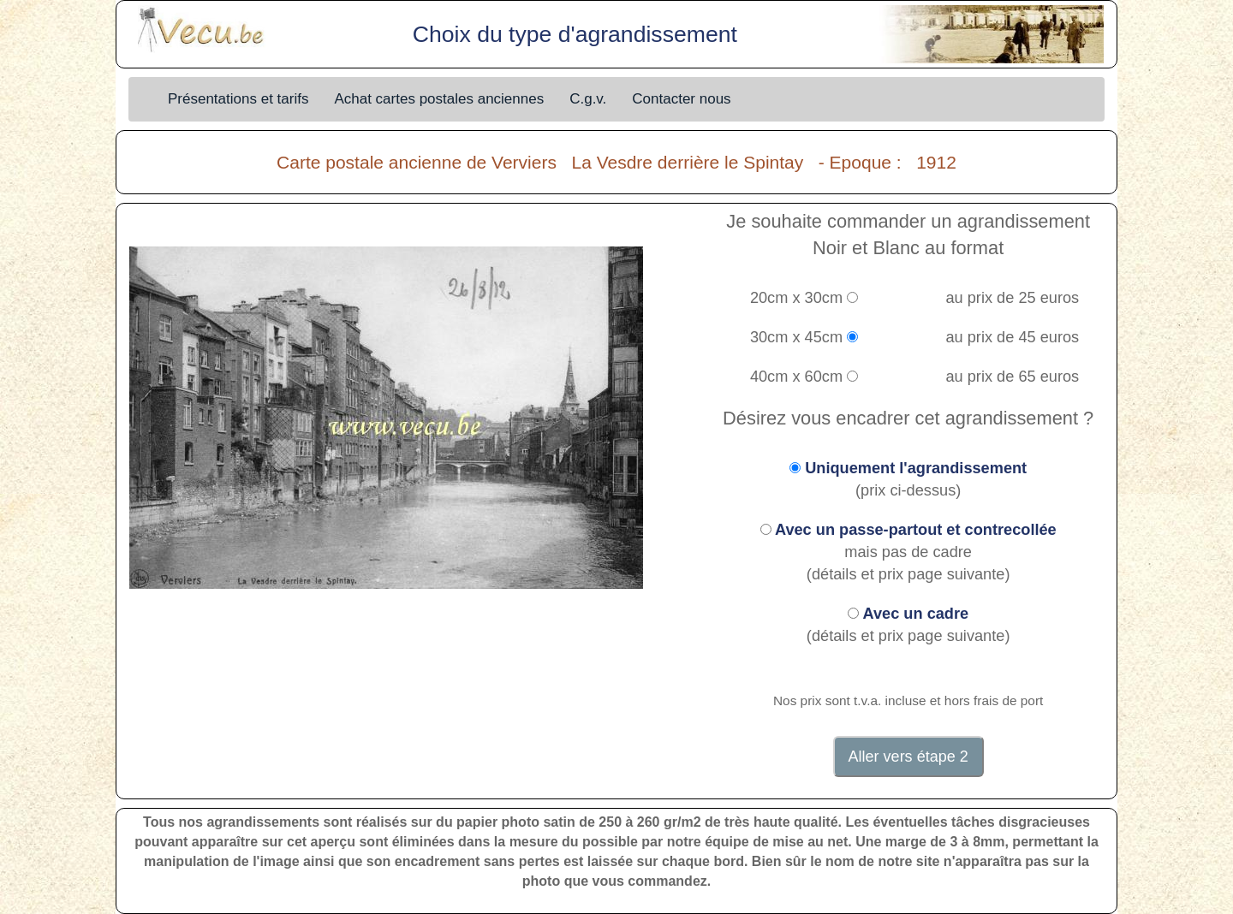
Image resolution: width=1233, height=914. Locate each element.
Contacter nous (681, 99)
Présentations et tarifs (238, 99)
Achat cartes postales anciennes (439, 99)
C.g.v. (587, 99)
